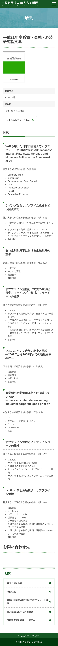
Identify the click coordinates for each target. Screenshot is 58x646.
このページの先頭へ (30, 635)
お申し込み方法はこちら (18, 120)
